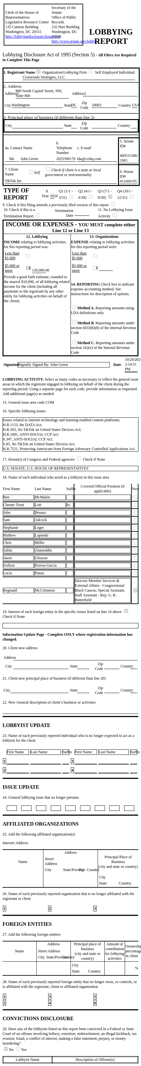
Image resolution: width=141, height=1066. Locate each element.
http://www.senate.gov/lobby (74, 41)
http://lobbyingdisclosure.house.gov (32, 36)
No (9, 1049)
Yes (21, 1049)
